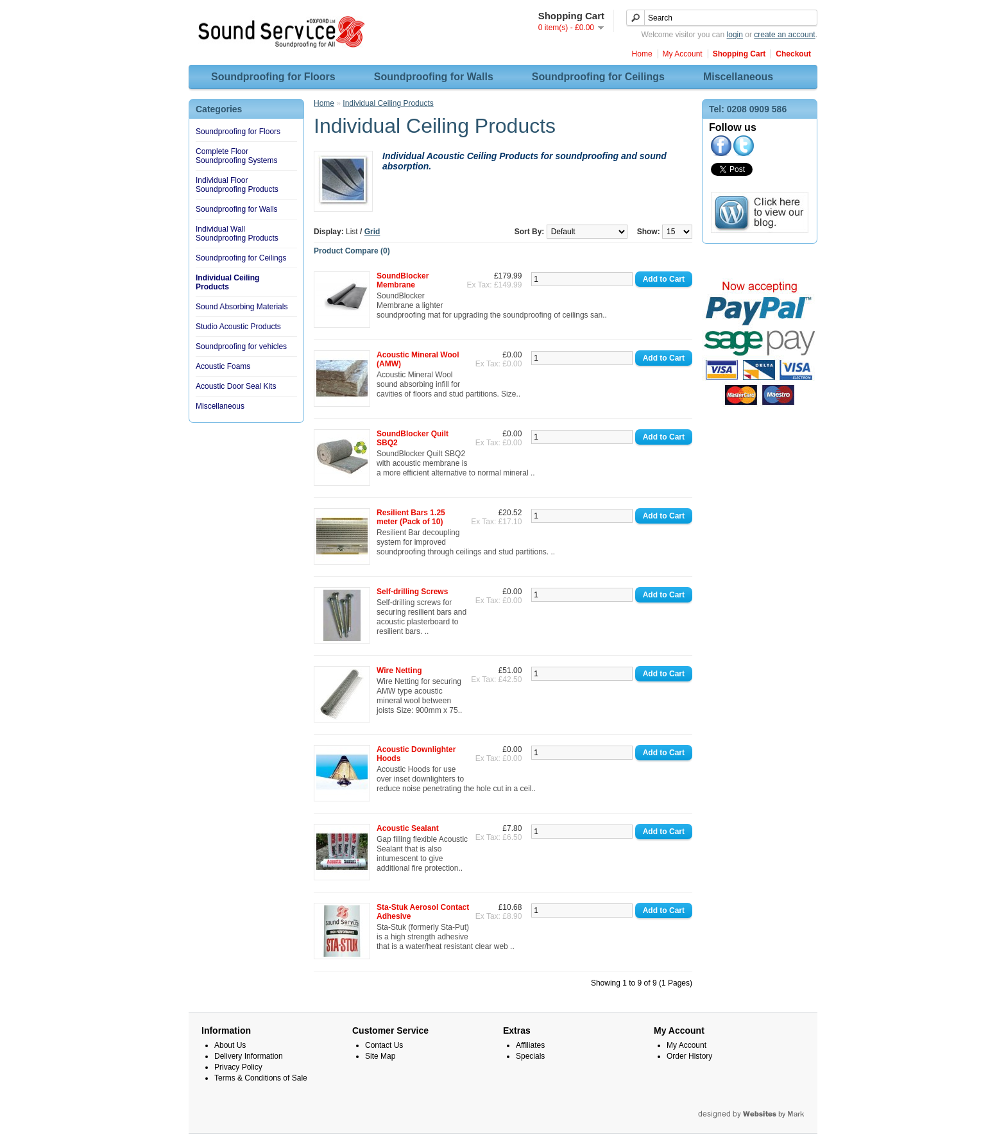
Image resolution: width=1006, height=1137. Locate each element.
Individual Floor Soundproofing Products (237, 185)
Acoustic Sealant (408, 828)
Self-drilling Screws (412, 591)
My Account (683, 53)
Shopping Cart (739, 53)
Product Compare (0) (352, 250)
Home (642, 53)
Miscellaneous (738, 76)
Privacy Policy (238, 1067)
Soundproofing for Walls (433, 76)
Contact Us (384, 1045)
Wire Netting (399, 670)
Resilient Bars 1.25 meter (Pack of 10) (411, 517)
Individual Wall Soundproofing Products (237, 234)
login (735, 34)
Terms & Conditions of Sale (260, 1077)
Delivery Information (248, 1056)
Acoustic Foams (223, 366)
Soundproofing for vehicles (241, 346)
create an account (784, 34)
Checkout (793, 53)
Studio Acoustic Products (238, 326)
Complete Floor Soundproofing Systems (236, 156)
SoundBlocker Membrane (403, 280)
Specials (530, 1056)
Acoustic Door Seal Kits (236, 386)
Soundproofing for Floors (273, 76)
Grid (372, 231)
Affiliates (530, 1045)
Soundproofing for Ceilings (598, 76)
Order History (689, 1056)
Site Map (380, 1056)
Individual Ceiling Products (227, 282)
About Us (230, 1045)
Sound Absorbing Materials (241, 306)
